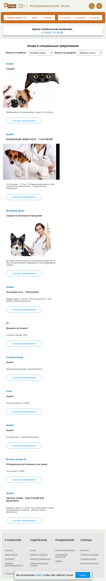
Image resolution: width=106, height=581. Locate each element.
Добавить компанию (39, 555)
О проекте (9, 550)
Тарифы (58, 561)
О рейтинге (9, 559)
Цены (35, 17)
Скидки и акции (16, 17)
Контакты (85, 550)
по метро (95, 17)
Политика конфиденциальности (14, 564)
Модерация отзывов (89, 563)
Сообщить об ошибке (89, 555)
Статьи (33, 550)
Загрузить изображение (40, 559)
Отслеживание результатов (61, 556)
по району (80, 17)
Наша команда (11, 555)
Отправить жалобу (88, 559)
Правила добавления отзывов (39, 564)
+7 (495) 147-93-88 (52, 32)
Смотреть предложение (24, 121)
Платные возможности (65, 550)
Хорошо (82, 575)
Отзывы (47, 17)
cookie (38, 575)
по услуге (66, 17)
